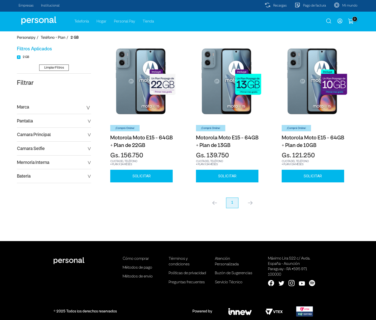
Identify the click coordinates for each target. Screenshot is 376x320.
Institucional (50, 5)
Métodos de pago (137, 267)
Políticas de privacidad (187, 273)
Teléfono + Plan (53, 37)
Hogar (101, 21)
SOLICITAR (141, 176)
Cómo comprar (136, 259)
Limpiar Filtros (54, 67)
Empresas (26, 5)
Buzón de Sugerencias (233, 273)
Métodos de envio (138, 276)
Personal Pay (124, 21)
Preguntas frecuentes (187, 282)
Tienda (148, 21)
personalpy (26, 37)
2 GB (74, 37)
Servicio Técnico (228, 282)
